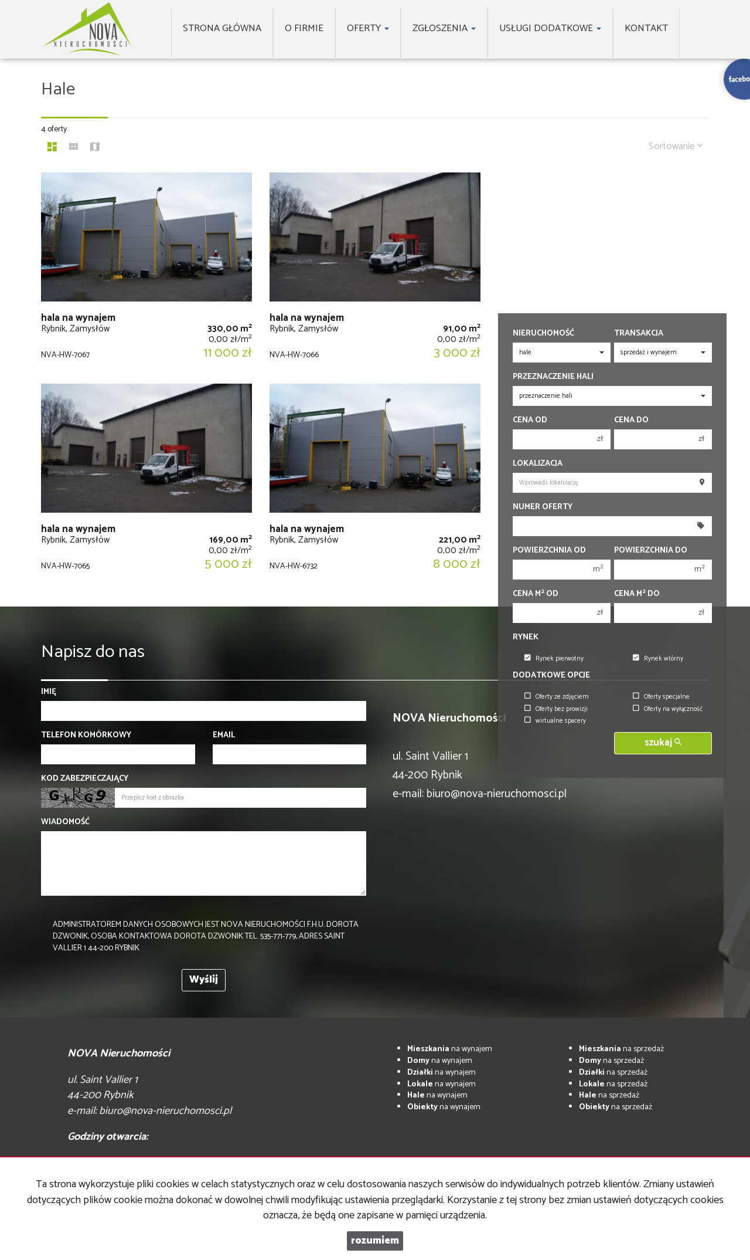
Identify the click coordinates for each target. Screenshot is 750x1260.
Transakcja (638, 334)
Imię (48, 692)
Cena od (530, 420)
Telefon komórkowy (86, 735)
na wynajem (449, 1049)
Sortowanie (676, 146)
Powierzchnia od (549, 551)
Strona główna (222, 28)
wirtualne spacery (555, 721)
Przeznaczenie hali (553, 377)
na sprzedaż (621, 1049)
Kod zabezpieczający (84, 779)
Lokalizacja (537, 464)
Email (224, 735)
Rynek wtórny (658, 658)
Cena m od (535, 594)
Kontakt (646, 28)
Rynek (525, 637)
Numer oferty (542, 507)
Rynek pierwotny (554, 658)
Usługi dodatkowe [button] (550, 28)
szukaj (663, 743)
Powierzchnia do (650, 551)
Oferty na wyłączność (668, 709)
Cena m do (637, 594)
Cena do (631, 420)
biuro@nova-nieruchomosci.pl (497, 794)
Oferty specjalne (661, 697)
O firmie (304, 28)
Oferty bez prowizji (556, 709)
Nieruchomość (543, 334)
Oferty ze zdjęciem (556, 697)
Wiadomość (65, 822)
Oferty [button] (368, 28)
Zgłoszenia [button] (444, 28)
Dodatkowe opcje (551, 676)
